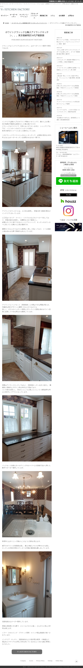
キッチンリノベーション (24, 15)
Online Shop (59, 661)
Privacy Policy (40, 661)
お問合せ (71, 15)
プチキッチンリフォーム (34, 15)
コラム (52, 15)
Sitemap (50, 661)
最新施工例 (43, 15)
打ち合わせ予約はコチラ (68, 175)
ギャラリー (4, 15)
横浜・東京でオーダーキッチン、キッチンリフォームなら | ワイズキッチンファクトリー (53, 667)
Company (23, 661)
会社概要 (62, 15)
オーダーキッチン (13, 15)
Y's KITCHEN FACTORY (27, 652)
